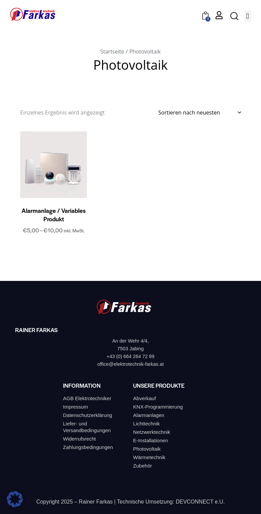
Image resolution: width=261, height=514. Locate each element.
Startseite (112, 51)
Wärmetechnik (149, 457)
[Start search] (234, 16)
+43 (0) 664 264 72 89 (130, 356)
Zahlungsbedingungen (88, 447)
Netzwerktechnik (151, 432)
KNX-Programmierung (158, 407)
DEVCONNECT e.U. (200, 502)
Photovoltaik (147, 449)
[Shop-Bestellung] (199, 112)
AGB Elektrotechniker (87, 398)
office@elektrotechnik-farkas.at (130, 364)
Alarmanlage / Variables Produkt (54, 214)
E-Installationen (150, 440)
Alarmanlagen (148, 415)
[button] (247, 16)
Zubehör (142, 466)
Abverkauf (144, 398)
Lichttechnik (146, 423)
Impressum (75, 407)
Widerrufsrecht (79, 439)
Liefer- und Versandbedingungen (87, 427)
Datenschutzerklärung (87, 415)
